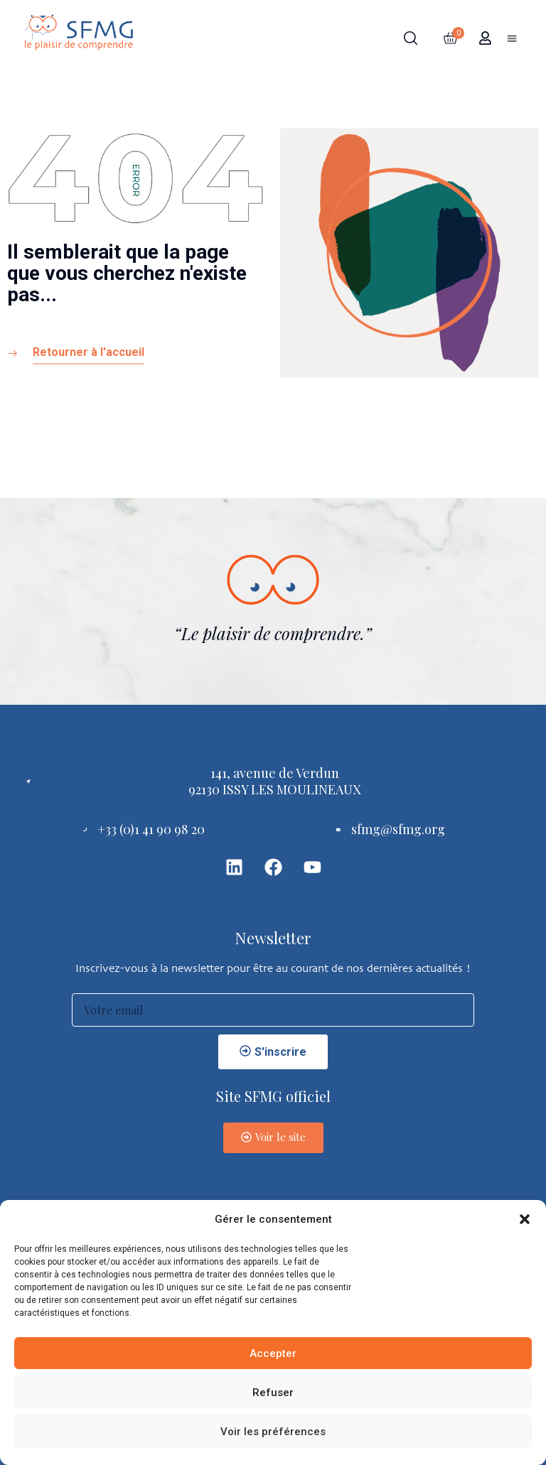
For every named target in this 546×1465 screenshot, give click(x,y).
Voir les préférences (273, 1431)
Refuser (273, 1392)
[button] (525, 1219)
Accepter (273, 1353)
